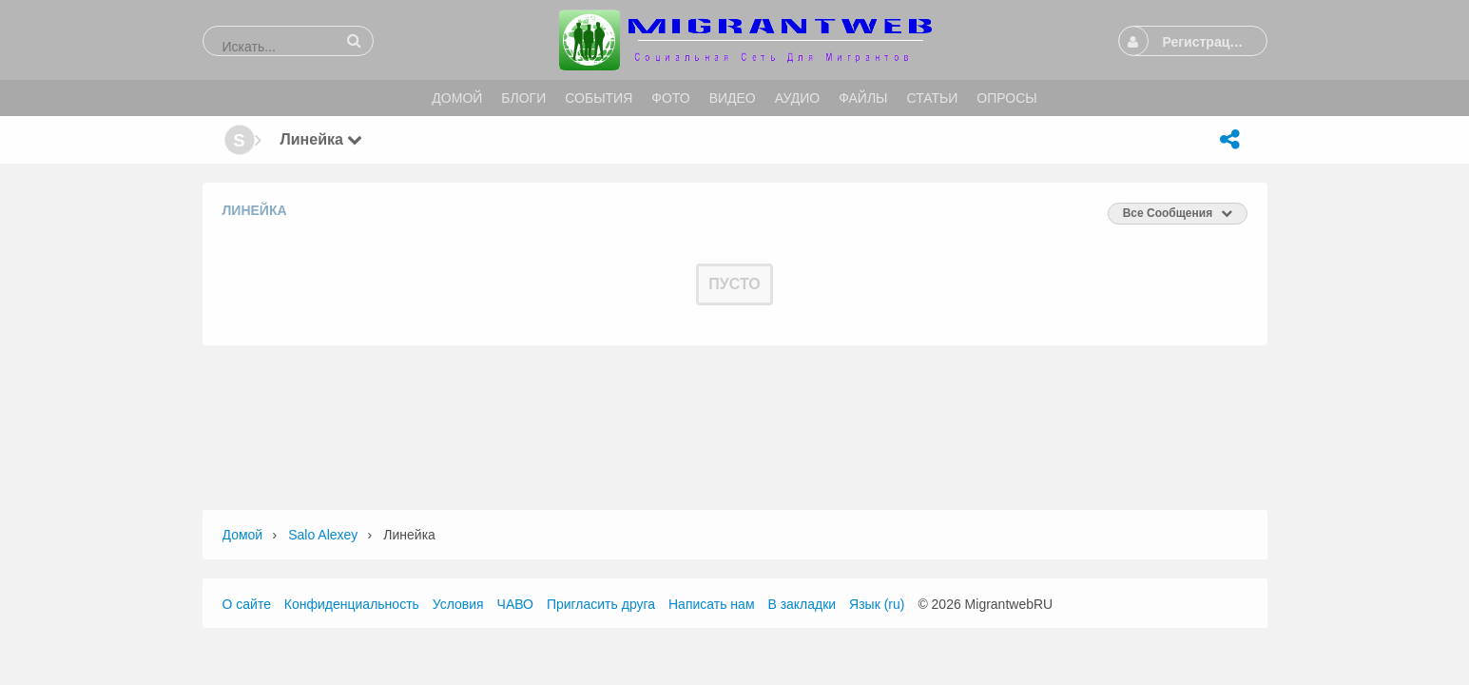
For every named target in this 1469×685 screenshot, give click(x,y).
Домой (242, 534)
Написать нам (711, 604)
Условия (458, 604)
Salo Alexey (323, 534)
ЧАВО (515, 604)
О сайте (246, 604)
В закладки (801, 604)
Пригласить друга (601, 604)
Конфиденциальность (351, 604)
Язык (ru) (876, 604)
